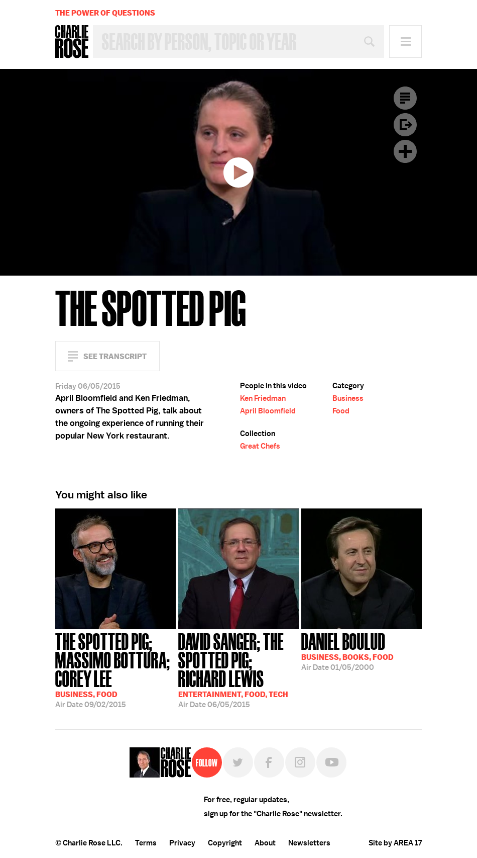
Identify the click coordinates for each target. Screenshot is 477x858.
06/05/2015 (238, 669)
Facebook (269, 762)
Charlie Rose (71, 41)
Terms (146, 843)
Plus (405, 151)
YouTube (331, 762)
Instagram (300, 762)
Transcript (405, 98)
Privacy (182, 843)
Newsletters (309, 843)
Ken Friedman (263, 398)
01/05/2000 (347, 650)
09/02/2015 (115, 669)
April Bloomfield (268, 411)
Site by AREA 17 (395, 843)
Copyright (225, 843)
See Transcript (115, 356)
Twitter (238, 762)
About (265, 843)
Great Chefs (260, 446)
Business (348, 398)
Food (340, 411)
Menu (405, 41)
